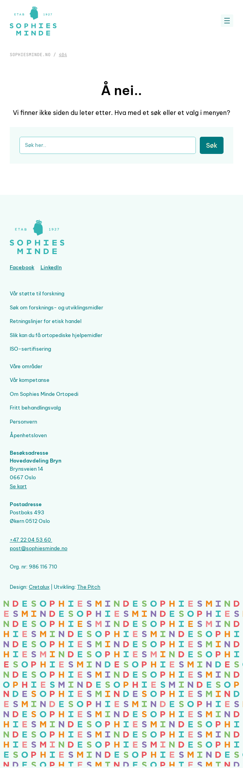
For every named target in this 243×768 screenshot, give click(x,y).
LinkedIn (51, 267)
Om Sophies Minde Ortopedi (44, 394)
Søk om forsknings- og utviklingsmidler (56, 307)
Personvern (23, 421)
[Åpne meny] (227, 20)
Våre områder (26, 366)
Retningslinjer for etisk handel (45, 321)
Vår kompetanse (29, 380)
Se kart (18, 486)
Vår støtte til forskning (37, 293)
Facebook (22, 267)
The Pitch (88, 587)
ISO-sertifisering (30, 349)
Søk (211, 145)
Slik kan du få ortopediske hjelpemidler (56, 335)
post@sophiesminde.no (38, 548)
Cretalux (39, 587)
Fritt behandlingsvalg (35, 407)
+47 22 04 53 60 (31, 540)
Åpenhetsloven (28, 435)
